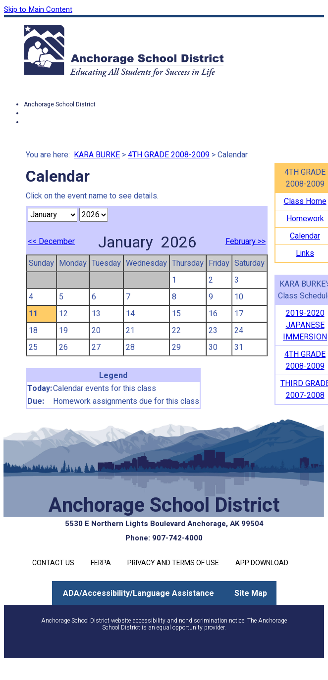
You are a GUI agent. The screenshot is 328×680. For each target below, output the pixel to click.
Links (305, 253)
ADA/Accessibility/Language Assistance (138, 593)
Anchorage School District (60, 104)
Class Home (305, 201)
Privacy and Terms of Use (173, 563)
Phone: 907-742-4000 (164, 538)
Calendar (305, 236)
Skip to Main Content (38, 9)
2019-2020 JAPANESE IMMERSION (305, 325)
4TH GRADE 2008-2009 (169, 155)
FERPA (101, 563)
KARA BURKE (97, 155)
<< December (51, 241)
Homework (305, 219)
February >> (245, 241)
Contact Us (53, 563)
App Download (261, 563)
